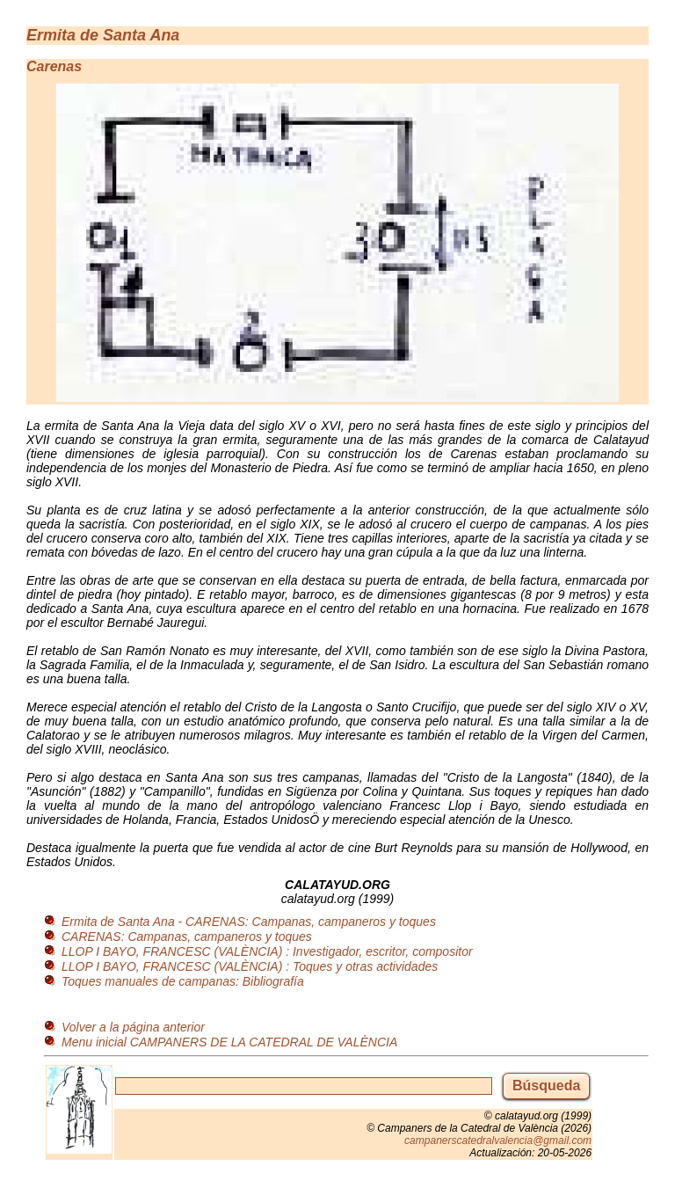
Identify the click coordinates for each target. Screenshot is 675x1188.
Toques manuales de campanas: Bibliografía (183, 981)
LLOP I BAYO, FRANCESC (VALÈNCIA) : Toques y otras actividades (250, 966)
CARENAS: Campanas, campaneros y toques (187, 936)
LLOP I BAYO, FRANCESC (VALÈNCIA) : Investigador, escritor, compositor (267, 951)
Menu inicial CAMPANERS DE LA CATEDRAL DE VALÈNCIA (229, 1042)
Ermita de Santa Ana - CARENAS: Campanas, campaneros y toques (249, 922)
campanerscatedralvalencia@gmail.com (498, 1140)
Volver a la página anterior (133, 1027)
